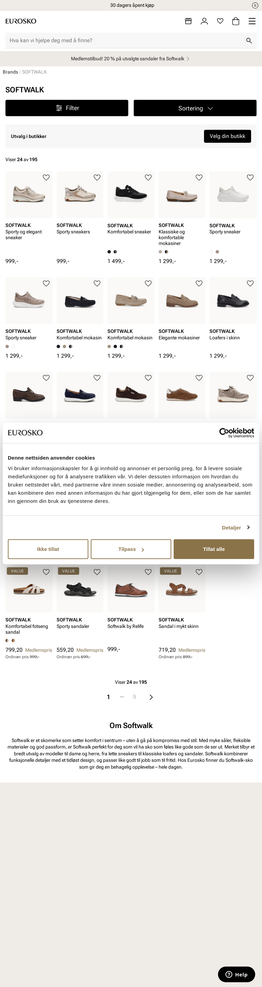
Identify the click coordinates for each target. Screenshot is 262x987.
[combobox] (126, 40)
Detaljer (231, 527)
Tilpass (131, 549)
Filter (67, 108)
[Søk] (249, 40)
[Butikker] (188, 21)
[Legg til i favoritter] (46, 177)
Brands (10, 72)
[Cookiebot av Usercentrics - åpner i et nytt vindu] (224, 433)
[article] (29, 214)
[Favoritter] (220, 21)
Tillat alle (214, 549)
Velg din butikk (227, 136)
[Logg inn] (204, 21)
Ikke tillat (48, 549)
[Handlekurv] (236, 21)
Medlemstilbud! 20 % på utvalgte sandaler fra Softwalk (131, 58)
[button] (195, 108)
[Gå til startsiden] (20, 21)
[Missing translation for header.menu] (252, 21)
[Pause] (255, 5)
